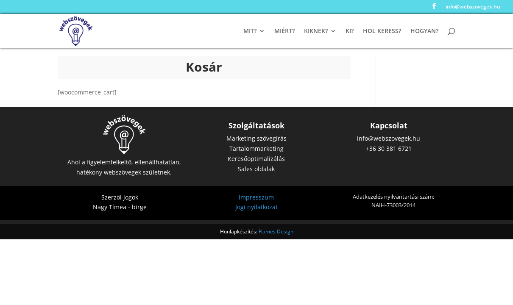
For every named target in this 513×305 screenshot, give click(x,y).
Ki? (350, 31)
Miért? (284, 31)
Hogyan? (424, 31)
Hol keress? (382, 31)
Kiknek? (316, 31)
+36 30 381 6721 (389, 148)
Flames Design (276, 231)
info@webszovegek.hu (473, 7)
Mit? (249, 31)
